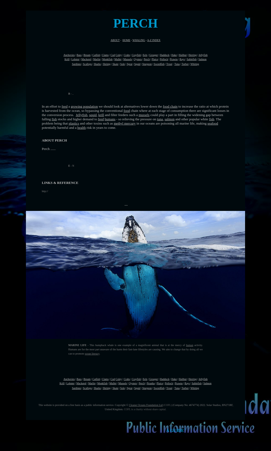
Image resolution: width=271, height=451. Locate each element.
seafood (212, 123)
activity (197, 345)
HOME (126, 40)
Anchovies (69, 55)
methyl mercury (125, 123)
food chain (170, 106)
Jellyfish (81, 115)
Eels (145, 55)
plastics (74, 123)
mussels (144, 115)
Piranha (151, 383)
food (127, 111)
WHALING (138, 40)
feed (64, 106)
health (81, 128)
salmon (170, 119)
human (189, 345)
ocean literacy (92, 353)
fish (54, 119)
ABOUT (115, 40)
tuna (160, 119)
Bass (79, 55)
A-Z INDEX (153, 40)
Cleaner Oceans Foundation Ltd (145, 405)
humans (110, 119)
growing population (84, 106)
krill (101, 115)
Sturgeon (147, 64)
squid (93, 115)
